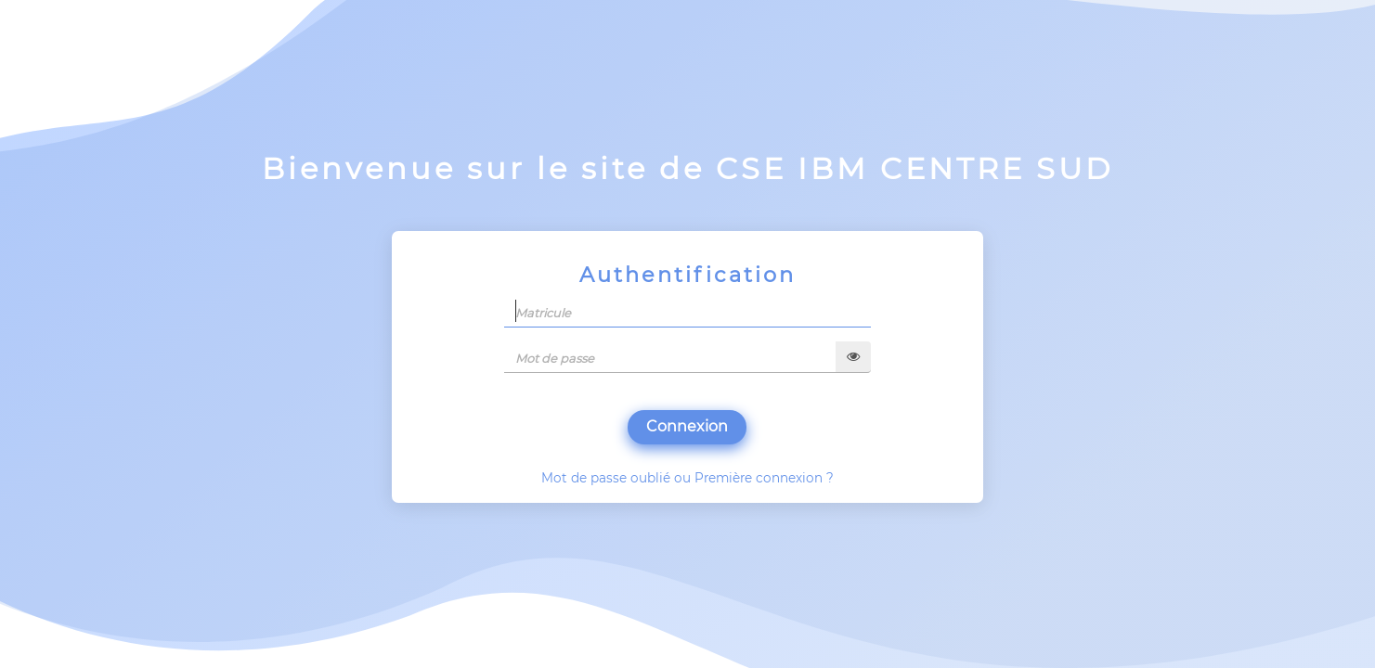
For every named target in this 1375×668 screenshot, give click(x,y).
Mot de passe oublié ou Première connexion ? (687, 477)
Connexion (687, 426)
